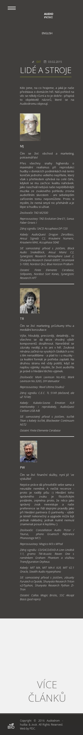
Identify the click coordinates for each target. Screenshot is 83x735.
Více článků (47, 691)
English (47, 33)
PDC (32, 728)
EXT (39, 62)
